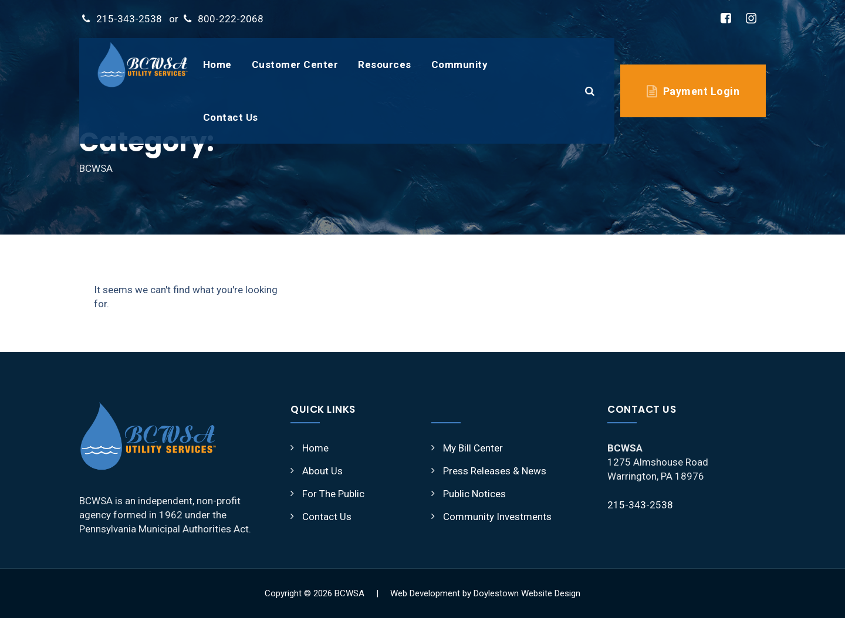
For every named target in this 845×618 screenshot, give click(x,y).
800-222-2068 (230, 19)
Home (217, 64)
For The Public (333, 494)
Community (459, 64)
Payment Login (701, 91)
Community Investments (497, 516)
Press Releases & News (494, 471)
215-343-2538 (129, 19)
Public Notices (474, 494)
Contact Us (230, 117)
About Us (322, 471)
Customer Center (295, 64)
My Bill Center (473, 448)
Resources (384, 64)
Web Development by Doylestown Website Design (485, 593)
